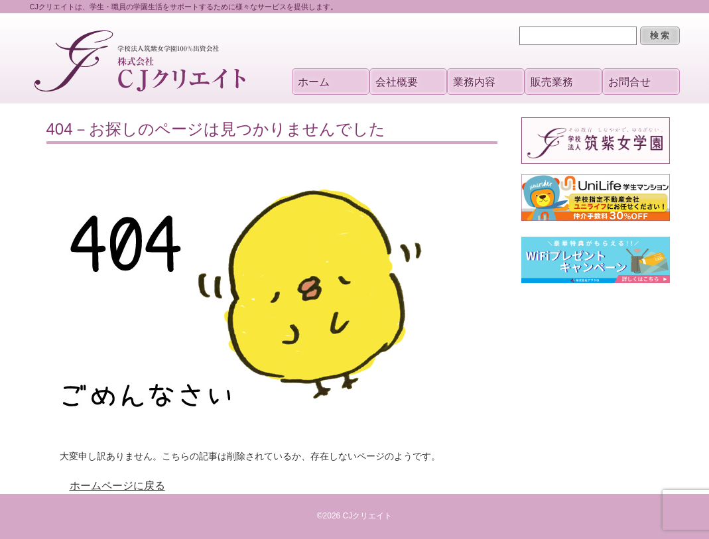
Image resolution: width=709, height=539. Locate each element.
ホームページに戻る (117, 485)
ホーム (314, 82)
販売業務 (552, 82)
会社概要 (396, 82)
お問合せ (629, 82)
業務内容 (474, 82)
